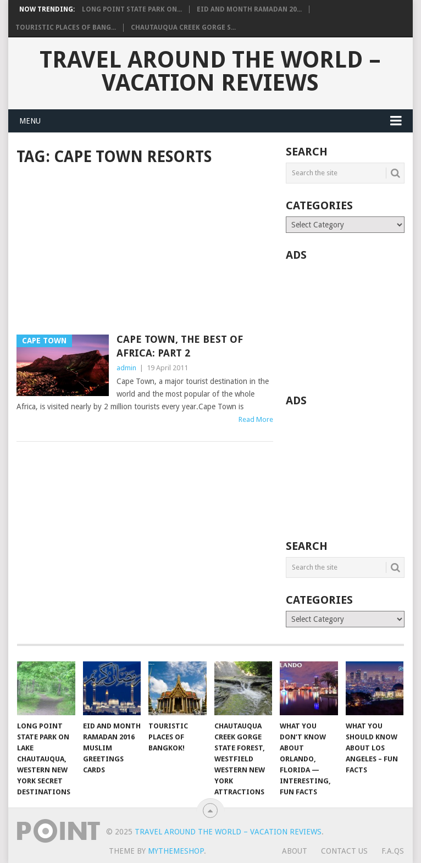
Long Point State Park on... (132, 9)
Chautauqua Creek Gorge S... (183, 27)
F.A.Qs (392, 851)
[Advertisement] (144, 251)
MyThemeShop (176, 851)
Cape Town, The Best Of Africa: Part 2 (180, 346)
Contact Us (344, 851)
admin (126, 368)
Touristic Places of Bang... (65, 27)
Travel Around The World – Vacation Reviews (210, 71)
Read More (256, 419)
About (294, 851)
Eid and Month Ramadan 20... (249, 9)
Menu (30, 120)
